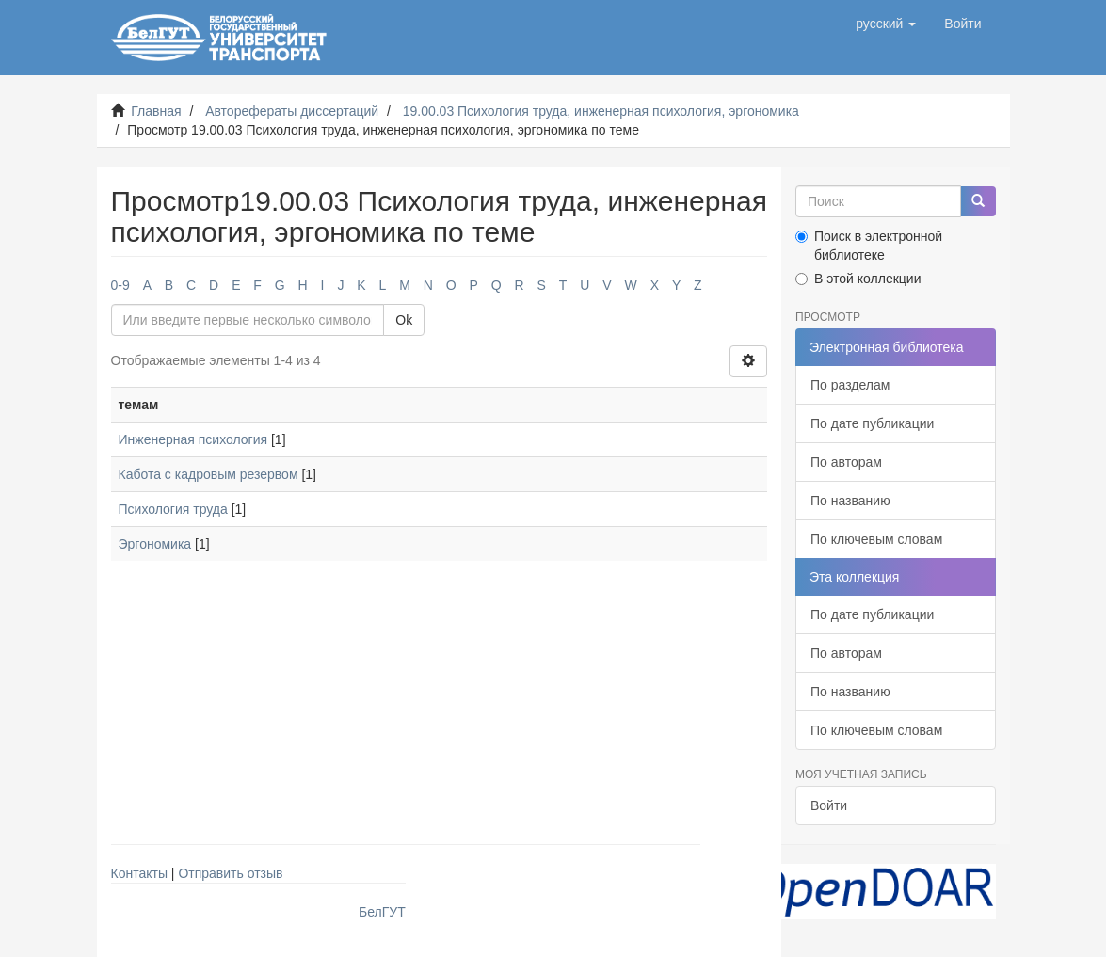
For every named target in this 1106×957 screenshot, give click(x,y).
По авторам (846, 462)
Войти (828, 805)
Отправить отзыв (230, 873)
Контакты (139, 873)
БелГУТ (382, 911)
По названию (850, 500)
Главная (156, 111)
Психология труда (173, 509)
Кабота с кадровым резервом (208, 474)
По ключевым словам (876, 539)
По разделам (850, 384)
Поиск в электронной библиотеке (868, 246)
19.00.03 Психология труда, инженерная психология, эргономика (601, 111)
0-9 (120, 285)
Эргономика (155, 543)
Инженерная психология (193, 439)
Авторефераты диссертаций (291, 111)
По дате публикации (872, 423)
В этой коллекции (858, 278)
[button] (886, 23)
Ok (403, 319)
